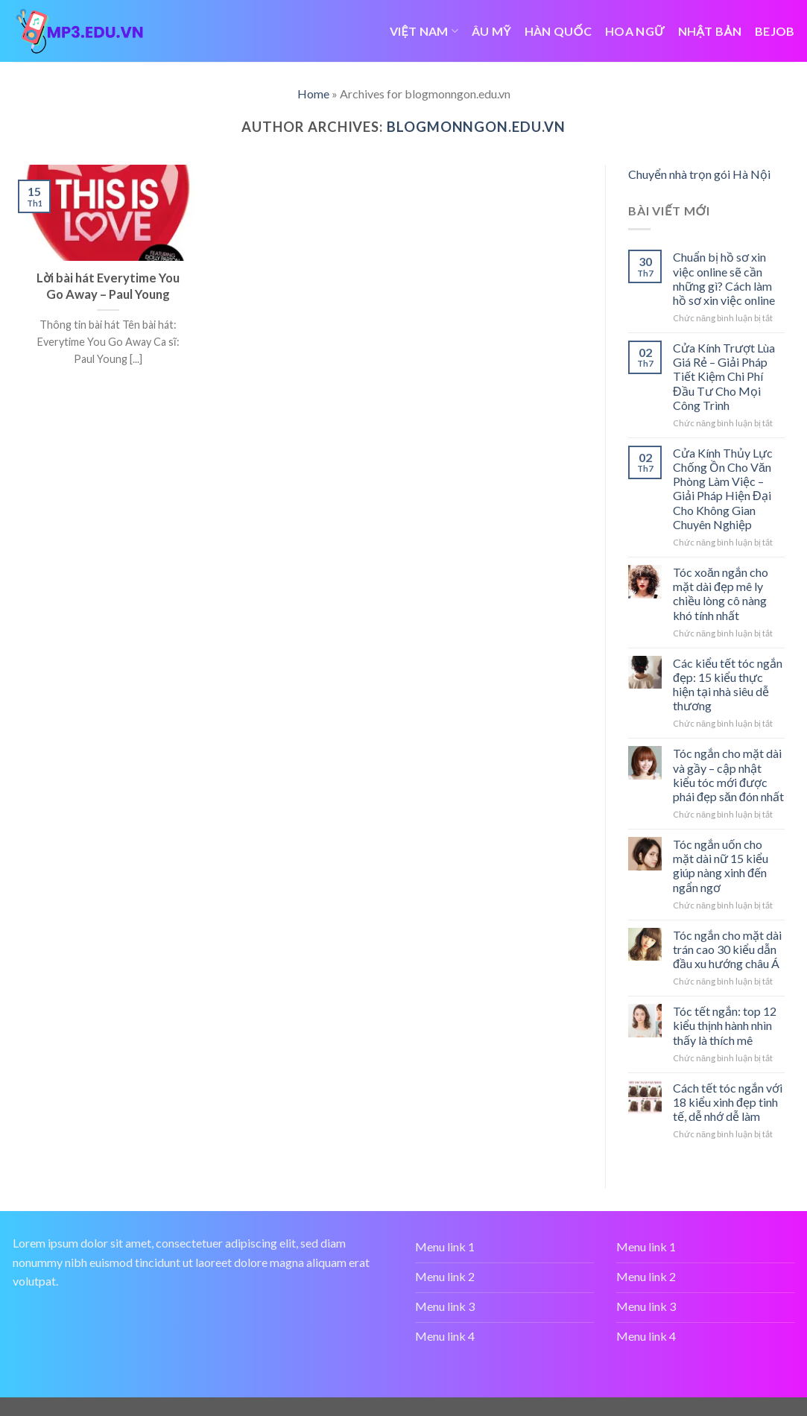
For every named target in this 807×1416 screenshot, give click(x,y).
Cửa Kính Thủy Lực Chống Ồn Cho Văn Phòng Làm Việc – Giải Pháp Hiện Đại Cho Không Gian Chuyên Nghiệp (723, 488)
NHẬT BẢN (709, 31)
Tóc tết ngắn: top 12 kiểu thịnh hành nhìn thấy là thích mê (724, 1025)
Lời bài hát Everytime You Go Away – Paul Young (108, 286)
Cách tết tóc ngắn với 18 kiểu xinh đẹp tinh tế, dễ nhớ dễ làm (727, 1102)
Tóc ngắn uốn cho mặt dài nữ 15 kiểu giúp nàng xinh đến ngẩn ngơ (720, 865)
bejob (775, 31)
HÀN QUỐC (558, 31)
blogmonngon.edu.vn (476, 126)
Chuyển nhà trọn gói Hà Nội (699, 174)
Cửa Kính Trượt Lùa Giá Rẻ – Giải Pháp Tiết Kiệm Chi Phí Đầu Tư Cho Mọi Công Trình (724, 376)
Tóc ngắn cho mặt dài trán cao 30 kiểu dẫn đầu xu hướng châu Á (727, 949)
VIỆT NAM (424, 31)
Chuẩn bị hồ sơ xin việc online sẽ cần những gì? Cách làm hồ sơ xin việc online (724, 278)
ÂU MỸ (491, 31)
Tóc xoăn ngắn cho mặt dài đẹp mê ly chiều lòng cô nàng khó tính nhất (720, 593)
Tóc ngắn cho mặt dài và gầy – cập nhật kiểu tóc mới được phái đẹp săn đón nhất (728, 774)
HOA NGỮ (635, 31)
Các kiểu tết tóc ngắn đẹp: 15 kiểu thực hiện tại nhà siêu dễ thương (727, 684)
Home (313, 93)
